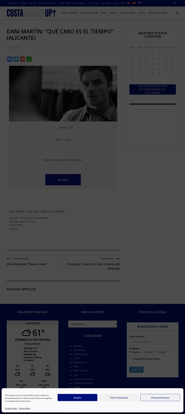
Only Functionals (119, 397)
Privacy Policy (24, 408)
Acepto (77, 397)
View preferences (160, 397)
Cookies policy (11, 408)
